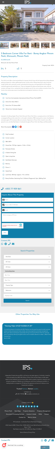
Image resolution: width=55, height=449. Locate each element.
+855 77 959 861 (11, 189)
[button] (3, 2)
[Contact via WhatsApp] (2, 244)
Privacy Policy (31, 432)
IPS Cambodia (16, 421)
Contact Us (22, 417)
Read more (47, 334)
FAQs (40, 414)
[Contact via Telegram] (6, 244)
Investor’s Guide (31, 414)
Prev (2, 23)
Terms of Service (24, 432)
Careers (46, 414)
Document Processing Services (15, 414)
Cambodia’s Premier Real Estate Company (31, 421)
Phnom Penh (30, 377)
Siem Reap (38, 377)
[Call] (9, 244)
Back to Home (32, 417)
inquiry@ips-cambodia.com (32, 394)
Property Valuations (29, 411)
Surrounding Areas (9, 271)
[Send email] (13, 244)
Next (52, 23)
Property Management (43, 411)
